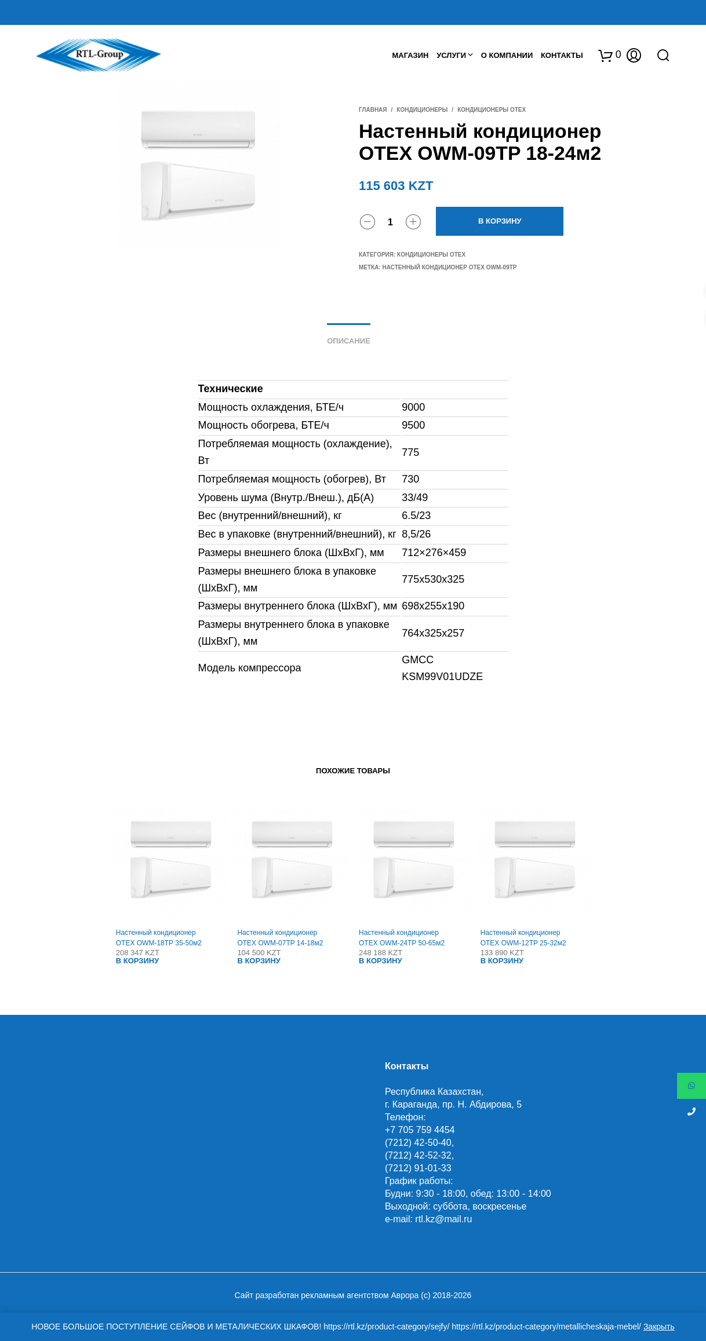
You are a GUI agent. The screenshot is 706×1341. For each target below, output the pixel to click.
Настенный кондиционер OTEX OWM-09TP (450, 267)
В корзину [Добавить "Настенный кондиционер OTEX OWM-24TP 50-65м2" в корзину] (380, 960)
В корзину (500, 221)
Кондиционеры (421, 110)
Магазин (410, 55)
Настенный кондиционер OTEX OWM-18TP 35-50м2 (159, 938)
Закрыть (659, 1326)
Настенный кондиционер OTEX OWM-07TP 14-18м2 (280, 938)
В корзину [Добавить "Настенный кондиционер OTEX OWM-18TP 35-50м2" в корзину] (137, 960)
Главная (373, 110)
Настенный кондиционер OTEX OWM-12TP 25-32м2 (523, 938)
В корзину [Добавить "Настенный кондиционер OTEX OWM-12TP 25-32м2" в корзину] (502, 960)
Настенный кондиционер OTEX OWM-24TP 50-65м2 (402, 938)
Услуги (451, 55)
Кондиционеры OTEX (491, 110)
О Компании (507, 55)
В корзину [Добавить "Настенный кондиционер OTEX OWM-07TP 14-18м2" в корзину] (259, 960)
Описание (348, 341)
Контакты (562, 55)
